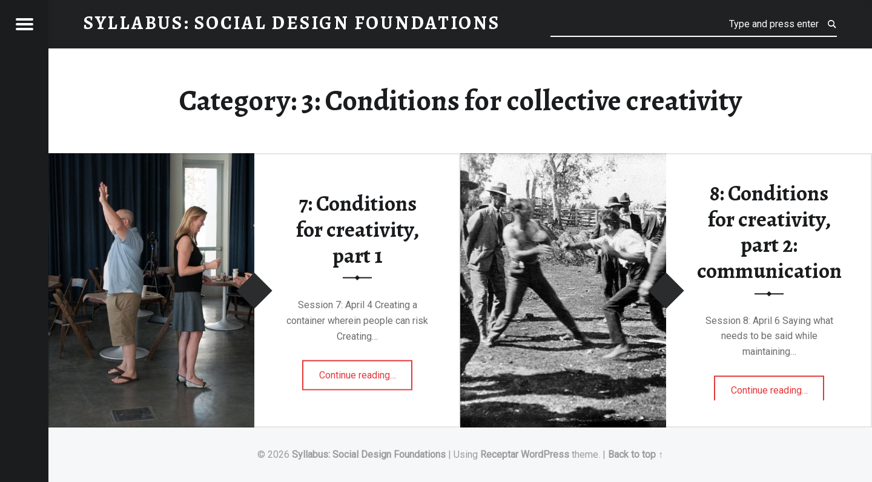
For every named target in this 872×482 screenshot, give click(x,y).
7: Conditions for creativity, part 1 (357, 229)
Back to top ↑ (635, 454)
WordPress (545, 454)
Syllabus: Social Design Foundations (369, 454)
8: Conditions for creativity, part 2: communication (769, 232)
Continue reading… (366, 370)
